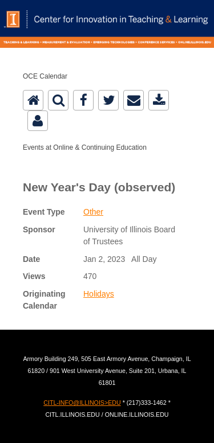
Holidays (98, 293)
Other (93, 211)
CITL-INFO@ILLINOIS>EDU (81, 402)
